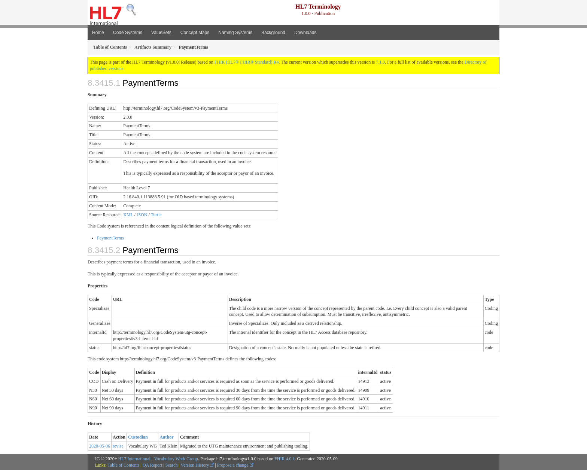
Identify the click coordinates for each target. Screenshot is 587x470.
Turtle (156, 214)
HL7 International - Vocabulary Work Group (158, 458)
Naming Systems (235, 32)
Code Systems (127, 32)
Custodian (138, 437)
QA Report (152, 465)
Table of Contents (123, 465)
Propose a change (235, 465)
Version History (197, 465)
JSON (142, 214)
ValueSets (161, 32)
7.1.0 (380, 62)
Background (273, 32)
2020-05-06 (99, 446)
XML (128, 214)
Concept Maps (194, 32)
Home (98, 32)
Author (166, 437)
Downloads (305, 32)
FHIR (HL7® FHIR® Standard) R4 (247, 62)
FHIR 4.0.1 (284, 458)
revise (118, 446)
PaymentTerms (110, 238)
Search (171, 465)
